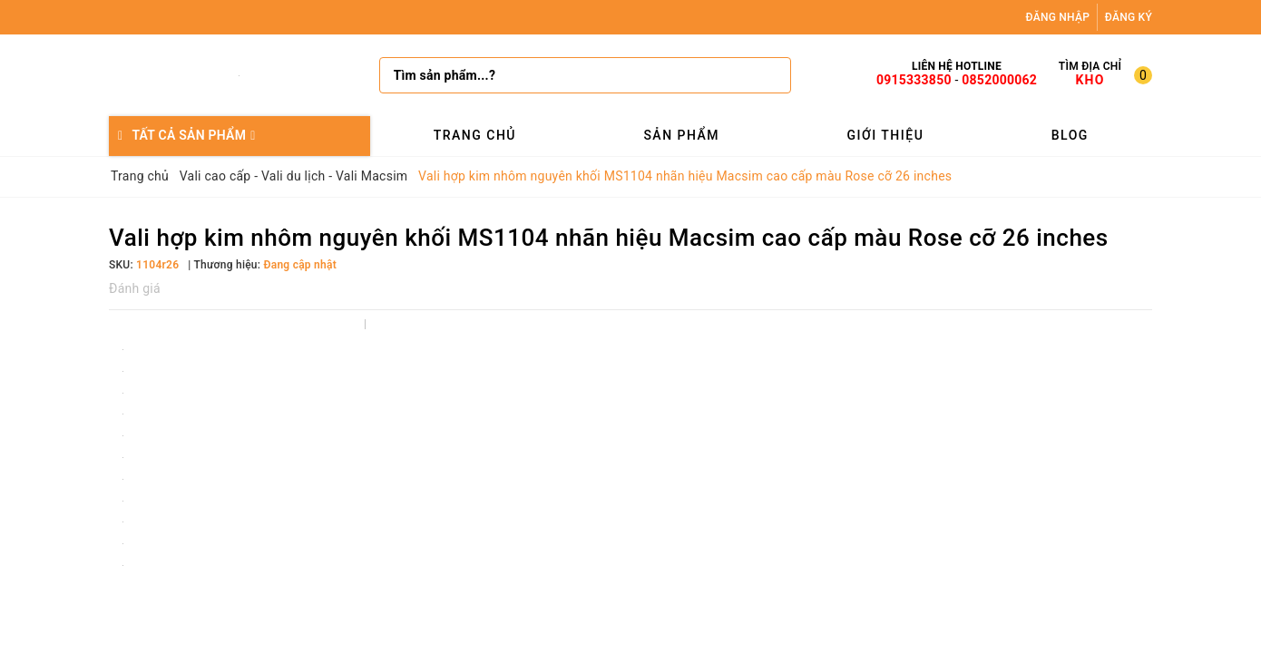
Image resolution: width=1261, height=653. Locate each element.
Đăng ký (1128, 17)
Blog (1070, 135)
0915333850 (914, 80)
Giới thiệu (885, 135)
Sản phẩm (681, 135)
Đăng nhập (1058, 17)
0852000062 (999, 80)
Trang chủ (475, 135)
